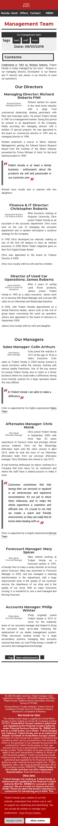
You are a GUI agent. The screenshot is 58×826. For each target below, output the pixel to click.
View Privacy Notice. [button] (30, 813)
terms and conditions (43, 750)
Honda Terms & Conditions (30, 709)
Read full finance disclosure (37, 772)
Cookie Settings (28, 706)
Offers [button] (24, 13)
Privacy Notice (12, 706)
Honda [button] (5, 13)
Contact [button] (35, 13)
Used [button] (14, 13)
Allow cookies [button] (37, 820)
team (16, 40)
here (38, 740)
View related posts (27, 657)
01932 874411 (26, 5)
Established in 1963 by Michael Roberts (25, 65)
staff (25, 40)
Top (10, 657)
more (35, 40)
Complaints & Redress (35, 711)
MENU (49, 13)
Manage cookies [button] (14, 820)
